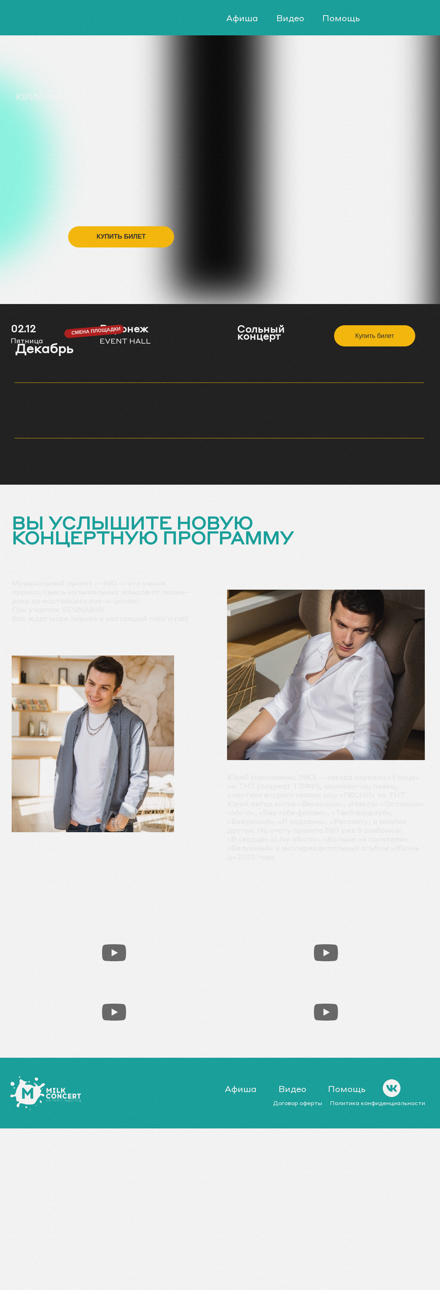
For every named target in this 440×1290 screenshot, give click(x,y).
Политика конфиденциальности (377, 1103)
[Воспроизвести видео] (114, 952)
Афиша (242, 17)
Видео (290, 17)
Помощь (341, 17)
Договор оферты (297, 1103)
